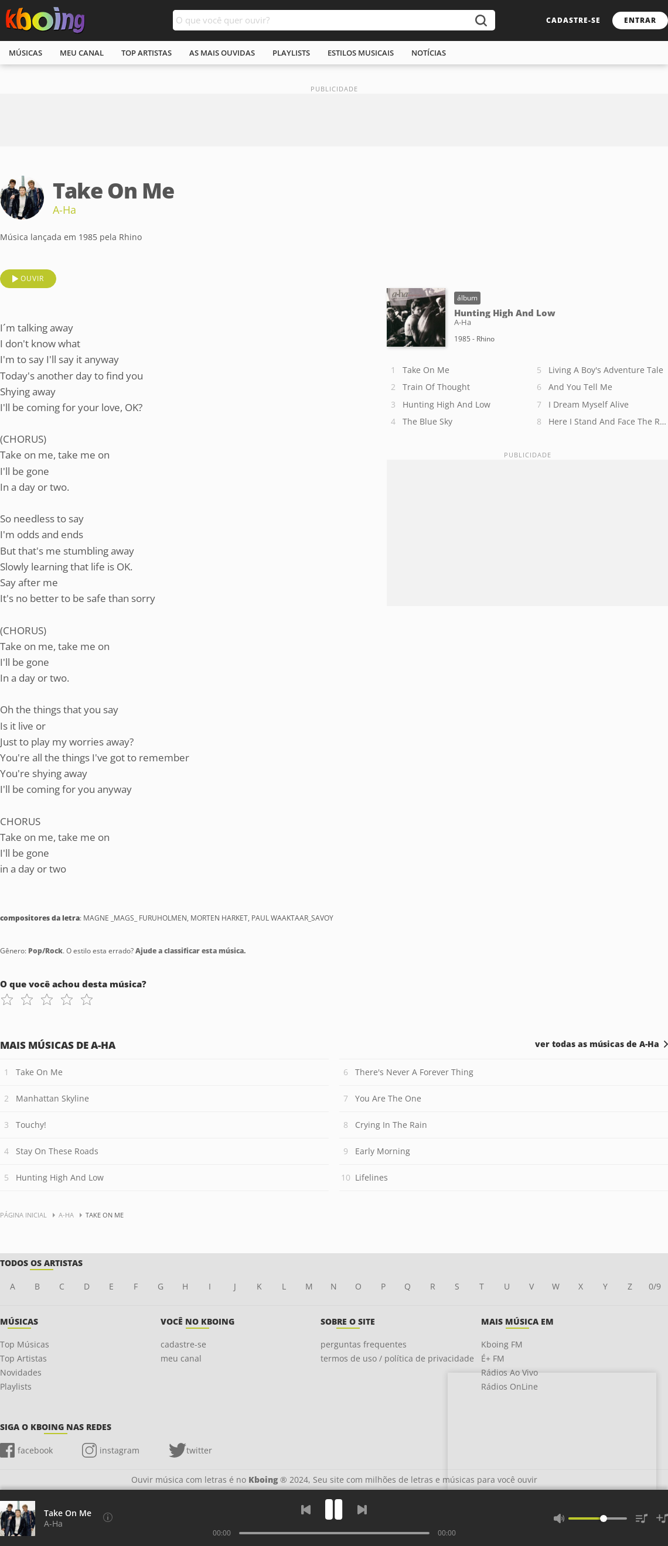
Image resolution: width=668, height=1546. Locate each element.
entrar (640, 20)
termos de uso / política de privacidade (397, 1358)
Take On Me (426, 369)
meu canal (82, 52)
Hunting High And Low (446, 404)
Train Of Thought (436, 386)
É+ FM (493, 1358)
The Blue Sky (427, 421)
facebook (35, 1450)
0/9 (655, 1286)
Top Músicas (24, 1344)
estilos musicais (361, 52)
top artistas (146, 52)
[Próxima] (362, 1509)
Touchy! (31, 1124)
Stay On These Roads (57, 1151)
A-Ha (64, 210)
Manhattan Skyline (52, 1098)
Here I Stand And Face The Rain (608, 421)
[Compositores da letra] (108, 1517)
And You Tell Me (580, 386)
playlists (291, 52)
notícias (428, 52)
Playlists (16, 1386)
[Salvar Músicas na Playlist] (662, 1518)
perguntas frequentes (364, 1344)
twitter (199, 1450)
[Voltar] (306, 1509)
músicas (25, 52)
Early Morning (382, 1151)
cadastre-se (573, 20)
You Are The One (388, 1098)
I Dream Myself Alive (588, 404)
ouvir (32, 278)
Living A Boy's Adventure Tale (605, 369)
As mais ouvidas (222, 52)
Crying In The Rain (391, 1124)
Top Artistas (23, 1358)
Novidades (21, 1372)
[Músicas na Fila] (641, 1518)
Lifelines (371, 1177)
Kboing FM (502, 1344)
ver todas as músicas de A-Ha (597, 1044)
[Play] (334, 1509)
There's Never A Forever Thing (414, 1072)
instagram (119, 1450)
